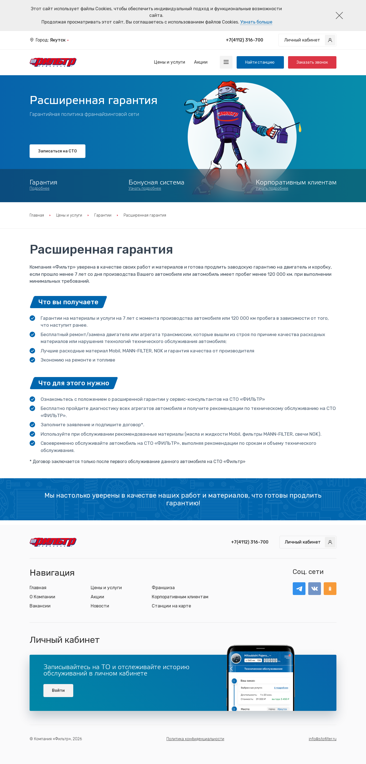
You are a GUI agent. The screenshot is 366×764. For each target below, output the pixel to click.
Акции (201, 62)
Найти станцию (260, 62)
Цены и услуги (169, 62)
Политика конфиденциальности (195, 739)
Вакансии (40, 606)
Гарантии (102, 215)
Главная (37, 215)
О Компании (42, 596)
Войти (58, 690)
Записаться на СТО (57, 151)
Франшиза (163, 587)
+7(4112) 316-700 (244, 40)
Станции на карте (171, 606)
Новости (100, 606)
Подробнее (39, 188)
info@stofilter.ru (322, 739)
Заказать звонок (312, 62)
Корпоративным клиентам (180, 596)
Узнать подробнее (145, 188)
